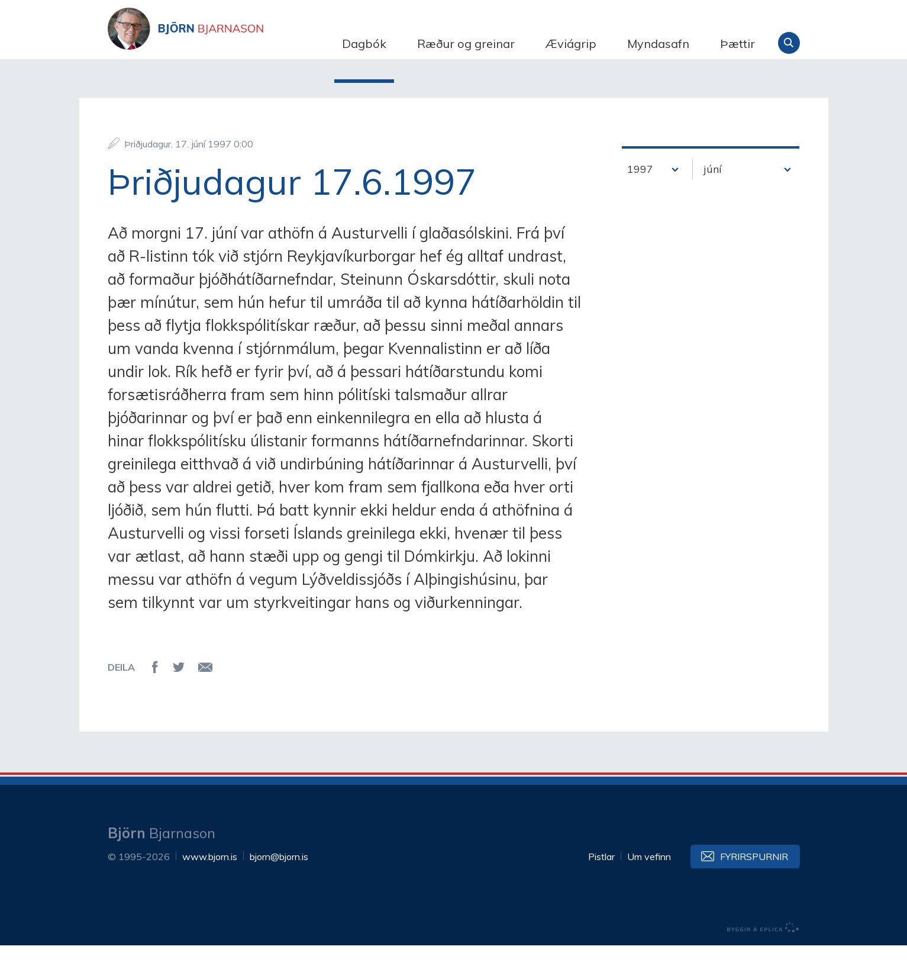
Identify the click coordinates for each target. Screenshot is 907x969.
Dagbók (364, 43)
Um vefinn (649, 880)
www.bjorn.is (209, 880)
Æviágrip (571, 43)
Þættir (737, 43)
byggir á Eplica (763, 951)
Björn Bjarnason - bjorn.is (226, 43)
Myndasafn (658, 43)
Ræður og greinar (466, 43)
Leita (789, 43)
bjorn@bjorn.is (279, 880)
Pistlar (601, 880)
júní (712, 192)
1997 (640, 192)
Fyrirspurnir (754, 880)
